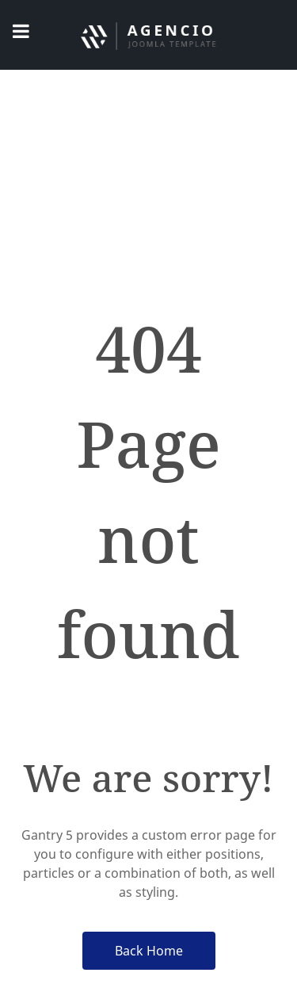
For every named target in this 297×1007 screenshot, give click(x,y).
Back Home (149, 950)
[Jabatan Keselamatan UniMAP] (148, 35)
